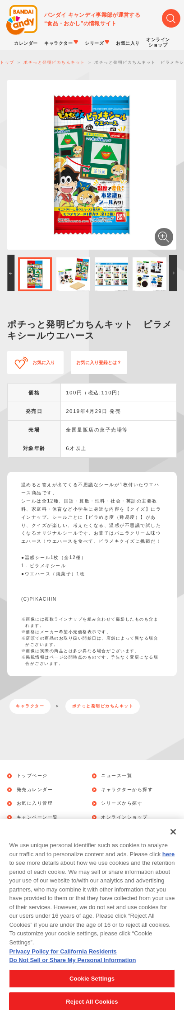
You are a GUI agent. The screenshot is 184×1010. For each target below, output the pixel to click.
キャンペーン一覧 (37, 817)
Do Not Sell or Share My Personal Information (72, 967)
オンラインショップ (124, 817)
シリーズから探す (122, 803)
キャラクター (30, 706)
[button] (10, 273)
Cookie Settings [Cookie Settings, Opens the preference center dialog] (92, 985)
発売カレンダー (35, 789)
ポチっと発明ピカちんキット (103, 706)
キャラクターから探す (127, 789)
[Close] (173, 839)
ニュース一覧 (116, 775)
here (168, 861)
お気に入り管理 (35, 803)
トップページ (32, 775)
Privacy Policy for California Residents (62, 958)
